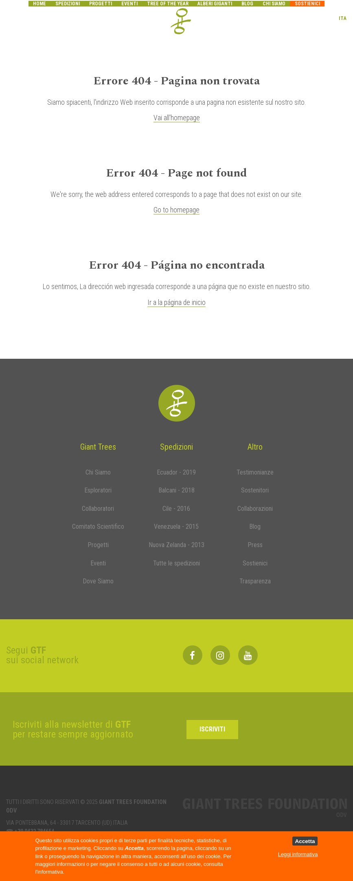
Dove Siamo (98, 581)
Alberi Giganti (214, 4)
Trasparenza (255, 581)
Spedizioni (67, 4)
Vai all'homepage (176, 118)
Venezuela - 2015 (176, 526)
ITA (342, 18)
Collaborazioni (255, 508)
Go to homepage (176, 210)
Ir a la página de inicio (176, 302)
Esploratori (98, 490)
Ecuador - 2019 (176, 472)
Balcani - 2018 (176, 490)
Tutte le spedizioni (176, 563)
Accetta (305, 841)
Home (39, 4)
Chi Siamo (98, 472)
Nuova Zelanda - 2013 (176, 545)
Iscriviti (212, 729)
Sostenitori (255, 490)
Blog (247, 4)
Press (255, 545)
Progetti (100, 4)
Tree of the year (168, 4)
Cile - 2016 (176, 508)
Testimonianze (255, 472)
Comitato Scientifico (98, 526)
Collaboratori (98, 508)
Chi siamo (274, 4)
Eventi (129, 4)
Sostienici (307, 4)
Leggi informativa (298, 854)
